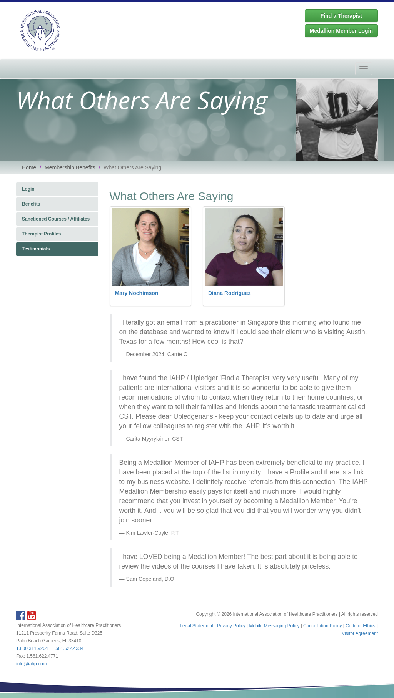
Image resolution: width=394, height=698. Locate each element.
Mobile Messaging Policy (274, 625)
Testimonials (36, 249)
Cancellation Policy (322, 625)
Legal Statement (196, 625)
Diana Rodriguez (229, 293)
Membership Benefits (70, 167)
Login (28, 189)
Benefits (31, 204)
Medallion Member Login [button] (341, 31)
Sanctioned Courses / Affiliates (56, 219)
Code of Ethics (360, 625)
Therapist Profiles (41, 234)
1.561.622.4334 (67, 648)
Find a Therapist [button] (341, 16)
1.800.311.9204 (32, 648)
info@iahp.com (31, 663)
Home (29, 167)
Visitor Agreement (360, 633)
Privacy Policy (231, 625)
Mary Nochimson (137, 293)
